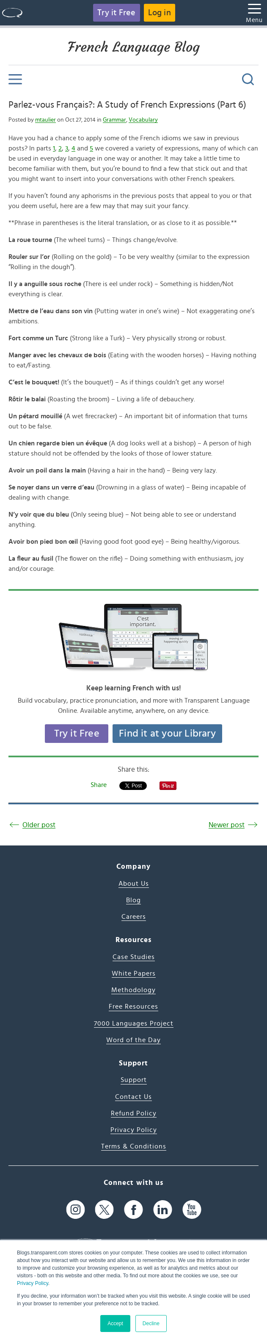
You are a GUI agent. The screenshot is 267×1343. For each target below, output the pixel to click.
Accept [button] (115, 1323)
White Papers (134, 973)
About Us (133, 883)
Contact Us (133, 1096)
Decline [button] (151, 1323)
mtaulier (45, 120)
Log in (159, 12)
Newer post (227, 825)
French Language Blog (134, 47)
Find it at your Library (167, 734)
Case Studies (134, 957)
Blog (133, 900)
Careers (133, 916)
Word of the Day (133, 1040)
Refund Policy (134, 1113)
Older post (38, 825)
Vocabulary (143, 120)
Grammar (114, 120)
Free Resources (133, 1006)
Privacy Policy (32, 1283)
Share (99, 784)
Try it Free (116, 12)
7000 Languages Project (133, 1023)
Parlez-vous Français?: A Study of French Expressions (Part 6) (127, 104)
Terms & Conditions (133, 1146)
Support (134, 1079)
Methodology (133, 990)
